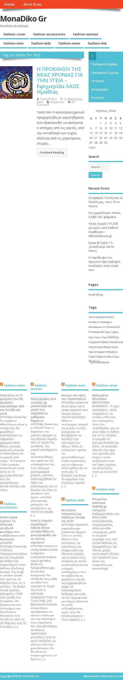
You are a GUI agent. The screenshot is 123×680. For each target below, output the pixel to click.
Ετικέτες (97, 98)
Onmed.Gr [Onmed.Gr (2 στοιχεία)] (113, 327)
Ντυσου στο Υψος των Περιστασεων (74, 397)
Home (9, 4)
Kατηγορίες (99, 89)
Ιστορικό (97, 81)
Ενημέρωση (57, 102)
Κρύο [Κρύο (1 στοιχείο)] (99, 347)
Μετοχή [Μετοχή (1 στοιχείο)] (106, 347)
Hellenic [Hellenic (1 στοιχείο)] (110, 317)
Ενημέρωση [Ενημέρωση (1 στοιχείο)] (94, 342)
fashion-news (69, 43)
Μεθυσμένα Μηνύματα (100, 397)
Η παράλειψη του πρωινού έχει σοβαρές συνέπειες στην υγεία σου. (104, 263)
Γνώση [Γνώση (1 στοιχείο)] (97, 337)
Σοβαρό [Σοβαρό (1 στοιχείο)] (100, 356)
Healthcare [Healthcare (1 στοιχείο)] (99, 317)
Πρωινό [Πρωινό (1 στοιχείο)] (92, 351)
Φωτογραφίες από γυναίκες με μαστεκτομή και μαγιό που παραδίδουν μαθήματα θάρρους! (43, 410)
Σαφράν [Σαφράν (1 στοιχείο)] (100, 351)
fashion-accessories (49, 34)
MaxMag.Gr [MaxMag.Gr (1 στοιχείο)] (106, 322)
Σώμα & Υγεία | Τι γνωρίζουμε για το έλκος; (101, 247)
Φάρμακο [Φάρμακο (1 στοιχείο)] (104, 362)
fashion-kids (41, 43)
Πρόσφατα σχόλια (105, 73)
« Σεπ (92, 147)
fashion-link (97, 43)
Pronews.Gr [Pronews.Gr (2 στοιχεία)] (96, 332)
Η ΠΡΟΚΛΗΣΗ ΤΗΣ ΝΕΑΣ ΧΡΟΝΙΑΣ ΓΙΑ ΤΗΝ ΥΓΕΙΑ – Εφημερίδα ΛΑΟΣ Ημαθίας (60, 80)
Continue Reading (52, 152)
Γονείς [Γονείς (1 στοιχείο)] (104, 337)
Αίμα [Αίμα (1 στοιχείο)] (91, 337)
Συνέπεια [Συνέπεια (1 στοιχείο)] (108, 356)
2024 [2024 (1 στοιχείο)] (91, 317)
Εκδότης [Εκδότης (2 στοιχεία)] (113, 337)
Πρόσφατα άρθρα (104, 64)
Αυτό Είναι (32, 4)
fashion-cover (14, 34)
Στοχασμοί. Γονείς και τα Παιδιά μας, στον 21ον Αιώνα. (106, 202)
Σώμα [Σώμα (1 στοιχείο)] (116, 356)
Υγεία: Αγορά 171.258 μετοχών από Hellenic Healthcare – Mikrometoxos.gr (103, 230)
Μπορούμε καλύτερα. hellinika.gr (99, 502)
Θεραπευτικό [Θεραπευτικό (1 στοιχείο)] (116, 342)
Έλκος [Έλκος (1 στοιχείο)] (108, 332)
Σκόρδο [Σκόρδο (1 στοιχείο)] (92, 356)
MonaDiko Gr (23, 18)
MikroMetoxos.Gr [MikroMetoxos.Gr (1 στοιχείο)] (97, 327)
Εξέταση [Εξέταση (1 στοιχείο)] (105, 342)
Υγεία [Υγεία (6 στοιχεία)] (94, 361)
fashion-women (85, 34)
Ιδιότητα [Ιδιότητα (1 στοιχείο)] (93, 347)
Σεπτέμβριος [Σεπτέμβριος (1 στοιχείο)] (111, 351)
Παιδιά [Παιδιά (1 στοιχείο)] (114, 347)
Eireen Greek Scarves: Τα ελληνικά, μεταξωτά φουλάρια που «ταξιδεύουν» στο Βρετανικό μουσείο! (12, 530)
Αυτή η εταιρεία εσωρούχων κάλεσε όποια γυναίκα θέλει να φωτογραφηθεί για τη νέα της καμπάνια (43, 531)
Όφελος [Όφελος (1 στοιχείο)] (115, 332)
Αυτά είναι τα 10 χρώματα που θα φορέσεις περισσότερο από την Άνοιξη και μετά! (12, 404)
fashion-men (13, 43)
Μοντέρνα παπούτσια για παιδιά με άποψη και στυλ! (73, 515)
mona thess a (48, 99)
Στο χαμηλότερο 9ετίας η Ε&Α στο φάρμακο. (105, 215)
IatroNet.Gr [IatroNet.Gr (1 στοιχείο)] (94, 322)
